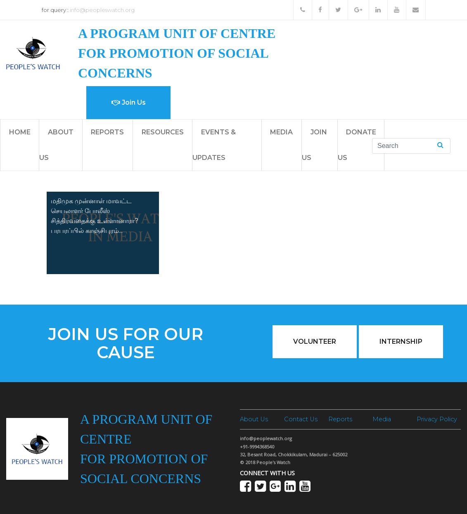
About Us (254, 419)
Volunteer (314, 341)
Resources (163, 132)
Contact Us (301, 419)
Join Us (128, 102)
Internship (400, 341)
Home (20, 132)
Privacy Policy (437, 419)
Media (281, 132)
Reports (107, 132)
